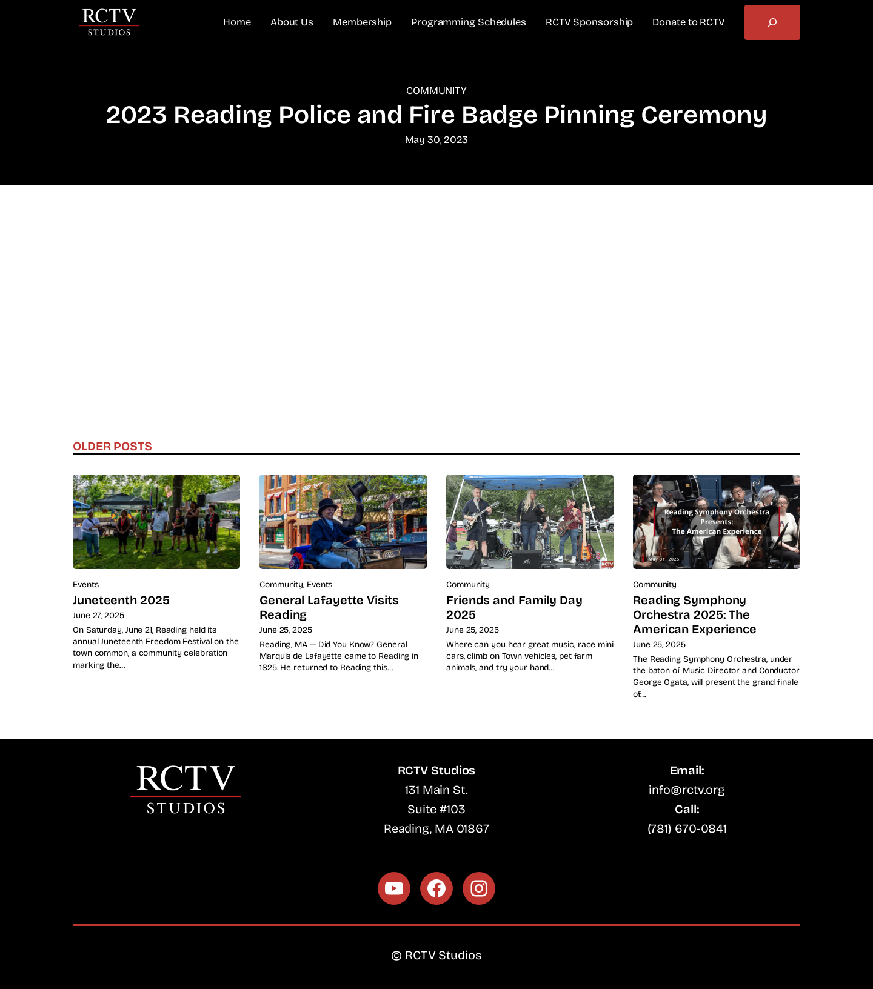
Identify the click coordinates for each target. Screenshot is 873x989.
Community (436, 90)
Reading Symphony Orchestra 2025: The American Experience (695, 614)
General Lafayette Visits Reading (329, 607)
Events (85, 584)
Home (237, 22)
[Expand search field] (772, 22)
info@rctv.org (687, 789)
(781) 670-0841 (687, 828)
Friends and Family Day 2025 (514, 607)
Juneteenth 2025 (121, 600)
